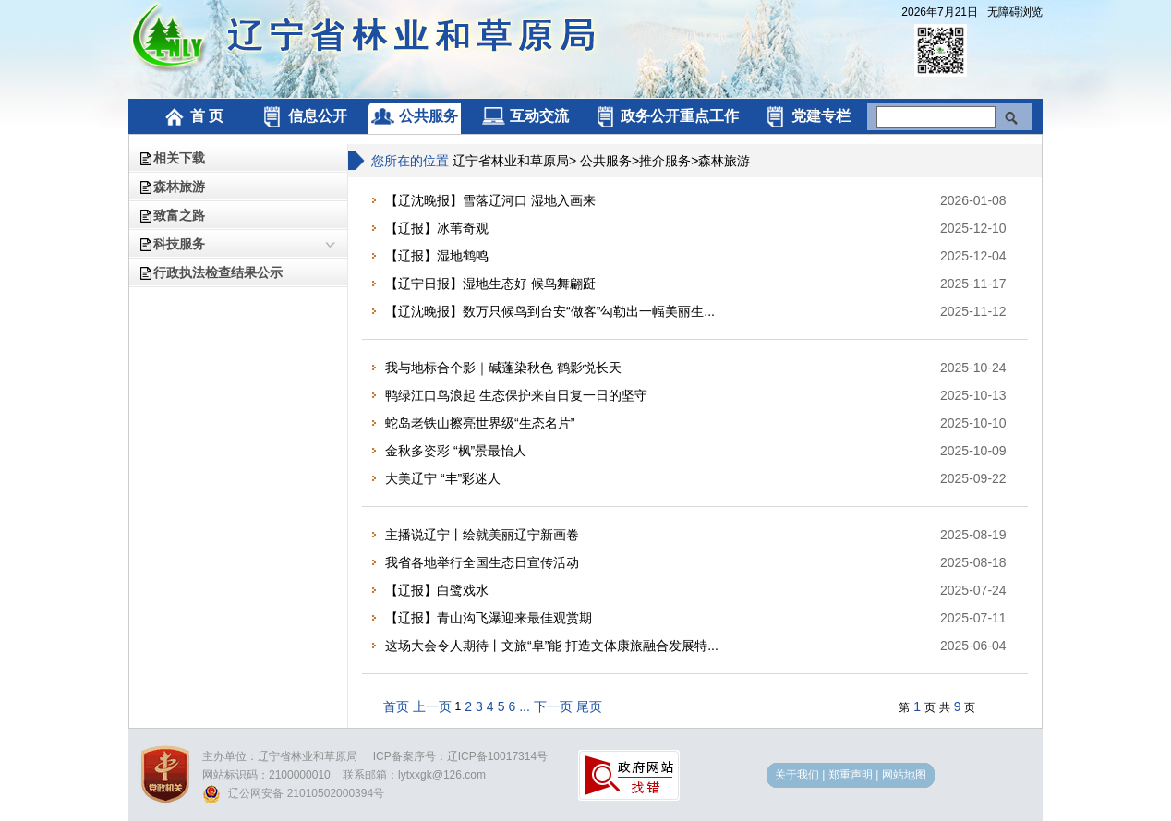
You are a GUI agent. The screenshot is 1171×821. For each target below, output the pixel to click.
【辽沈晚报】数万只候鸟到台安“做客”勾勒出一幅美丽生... (550, 311)
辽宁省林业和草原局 (511, 160)
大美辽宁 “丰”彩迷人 (443, 478)
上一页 (432, 706)
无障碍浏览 (1015, 12)
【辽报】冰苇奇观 (437, 228)
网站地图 (904, 774)
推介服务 (665, 160)
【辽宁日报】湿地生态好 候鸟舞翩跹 (490, 283)
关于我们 (797, 774)
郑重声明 (850, 774)
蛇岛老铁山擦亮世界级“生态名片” (479, 423)
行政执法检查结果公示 (218, 272)
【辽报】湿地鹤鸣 (437, 255)
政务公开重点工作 (666, 116)
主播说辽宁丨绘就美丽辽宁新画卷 (482, 534)
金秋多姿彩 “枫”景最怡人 (455, 450)
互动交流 (525, 116)
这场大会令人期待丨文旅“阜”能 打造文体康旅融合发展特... (551, 645)
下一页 (553, 706)
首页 (396, 706)
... (524, 706)
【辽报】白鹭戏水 (437, 590)
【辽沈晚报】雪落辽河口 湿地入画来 (490, 200)
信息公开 (303, 116)
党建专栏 (807, 116)
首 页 (193, 116)
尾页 (589, 706)
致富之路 (179, 215)
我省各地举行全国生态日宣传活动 (482, 562)
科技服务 (179, 243)
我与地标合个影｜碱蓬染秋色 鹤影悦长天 (503, 367)
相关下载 (179, 158)
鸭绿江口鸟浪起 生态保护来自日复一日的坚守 (516, 395)
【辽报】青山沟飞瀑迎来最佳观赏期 (488, 617)
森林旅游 (179, 186)
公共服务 (414, 116)
